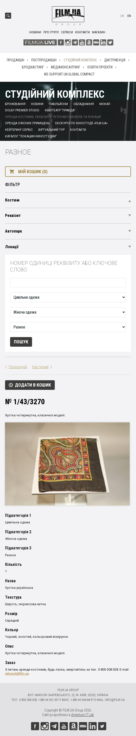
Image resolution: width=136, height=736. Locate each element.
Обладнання (83, 104)
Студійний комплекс (80, 60)
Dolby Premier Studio (22, 110)
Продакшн (15, 60)
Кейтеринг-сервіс (19, 130)
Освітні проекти (100, 67)
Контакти (82, 32)
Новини (35, 32)
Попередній (18, 367)
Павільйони (58, 104)
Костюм (12, 200)
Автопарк (13, 231)
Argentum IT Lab (82, 715)
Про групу (51, 32)
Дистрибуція (114, 60)
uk (122, 16)
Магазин (98, 32)
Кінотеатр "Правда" (60, 110)
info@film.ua (115, 700)
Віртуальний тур (51, 130)
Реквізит (13, 215)
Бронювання (15, 104)
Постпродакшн (44, 60)
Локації (11, 246)
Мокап (104, 104)
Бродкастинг (33, 67)
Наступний (40, 367)
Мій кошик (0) (32, 171)
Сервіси (67, 32)
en (129, 16)
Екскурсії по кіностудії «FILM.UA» (81, 123)
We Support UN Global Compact (69, 74)
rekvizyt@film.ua (17, 673)
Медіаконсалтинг (65, 67)
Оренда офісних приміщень (27, 123)
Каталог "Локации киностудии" (31, 136)
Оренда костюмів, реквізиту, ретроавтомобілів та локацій (53, 117)
